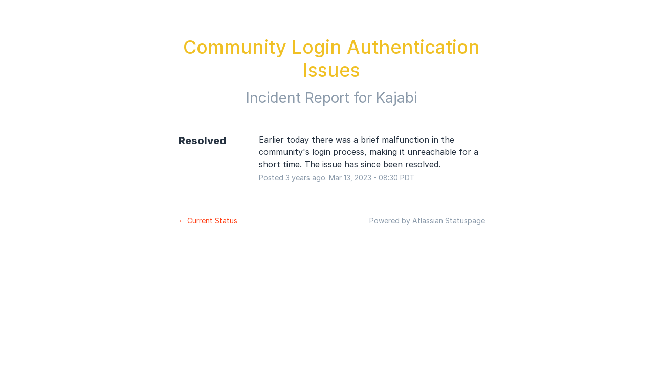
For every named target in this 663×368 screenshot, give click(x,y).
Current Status (207, 220)
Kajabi (396, 97)
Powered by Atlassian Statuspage (427, 220)
